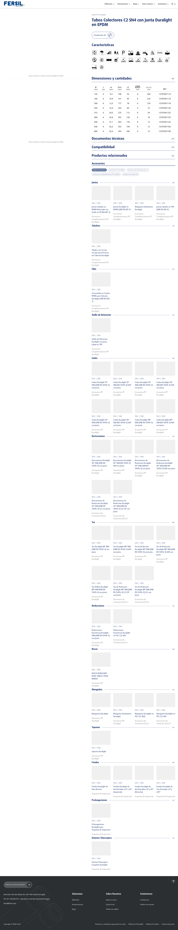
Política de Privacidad (135, 924)
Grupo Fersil (110, 904)
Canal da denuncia (168, 924)
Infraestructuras (77, 904)
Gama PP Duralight (99, 15)
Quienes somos (111, 900)
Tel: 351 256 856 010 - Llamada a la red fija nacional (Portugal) (26, 899)
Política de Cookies (152, 924)
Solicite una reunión (147, 904)
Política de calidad (112, 909)
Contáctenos (144, 900)
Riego (135, 4)
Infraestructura (122, 4)
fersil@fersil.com (10, 903)
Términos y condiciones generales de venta (110, 924)
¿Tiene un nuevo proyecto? (18, 884)
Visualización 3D (103, 35)
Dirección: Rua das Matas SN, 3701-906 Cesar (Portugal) (24, 894)
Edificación (108, 4)
